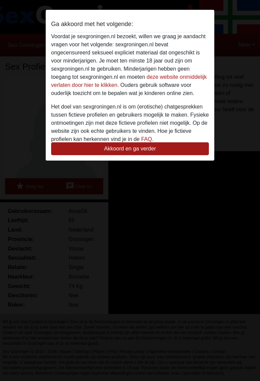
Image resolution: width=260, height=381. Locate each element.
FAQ (146, 139)
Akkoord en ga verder (130, 148)
